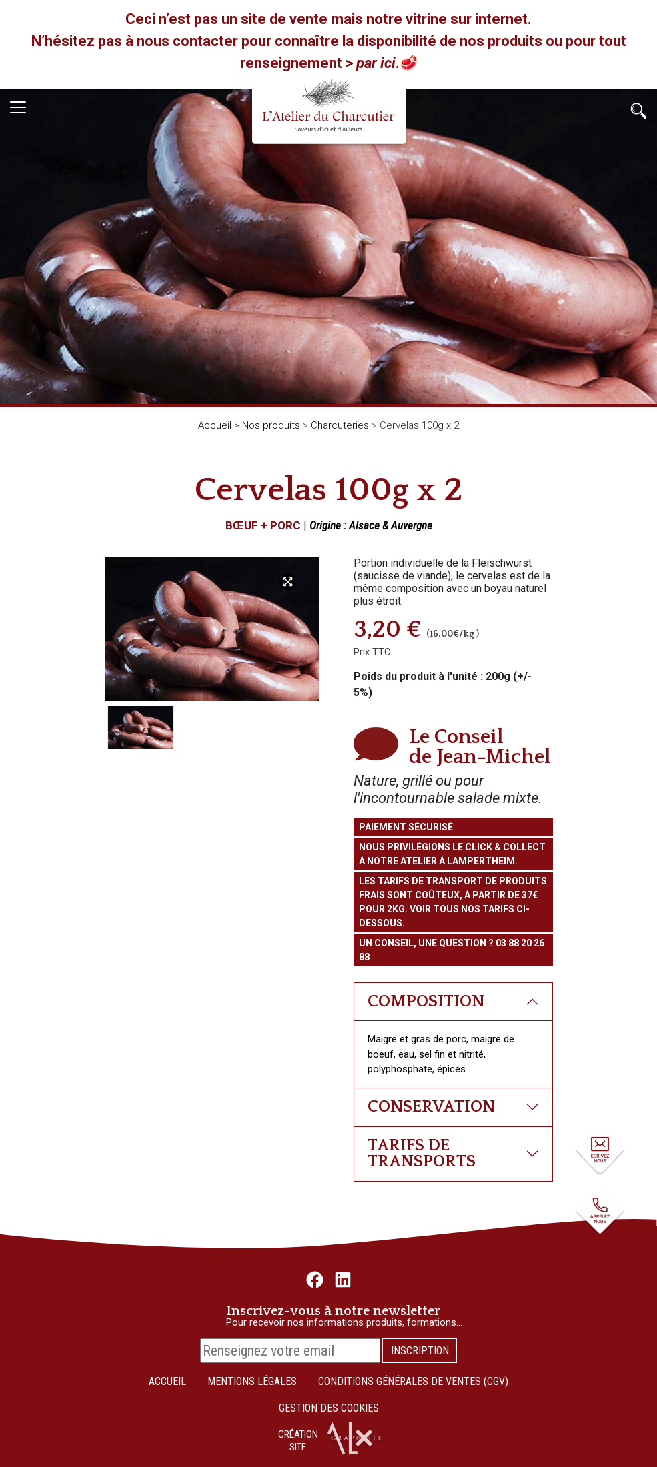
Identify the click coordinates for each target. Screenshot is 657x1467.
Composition (426, 1001)
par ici (376, 63)
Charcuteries (340, 425)
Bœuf (241, 525)
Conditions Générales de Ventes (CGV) (413, 1381)
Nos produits (271, 425)
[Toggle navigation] (18, 107)
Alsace (364, 525)
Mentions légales (252, 1381)
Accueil (214, 425)
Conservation (431, 1107)
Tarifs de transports (422, 1153)
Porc (285, 525)
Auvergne (411, 525)
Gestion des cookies (329, 1408)
